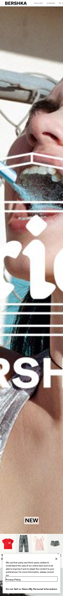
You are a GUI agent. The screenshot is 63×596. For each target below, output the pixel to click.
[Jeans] (23, 545)
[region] (31, 574)
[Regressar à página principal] (16, 3)
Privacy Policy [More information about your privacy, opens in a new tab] (13, 579)
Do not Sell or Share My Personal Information (31, 589)
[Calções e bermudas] (55, 551)
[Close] (56, 558)
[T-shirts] (8, 547)
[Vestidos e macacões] (39, 551)
